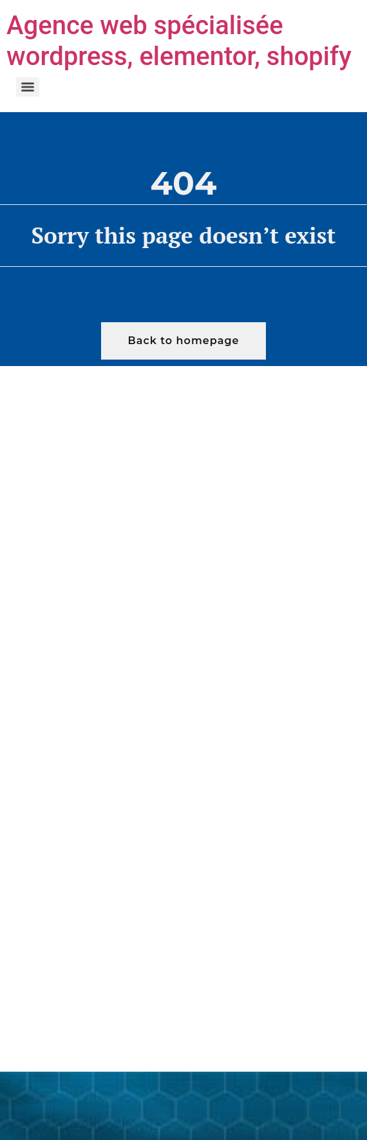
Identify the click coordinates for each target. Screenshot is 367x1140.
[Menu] (27, 87)
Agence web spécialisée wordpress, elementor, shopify (179, 41)
